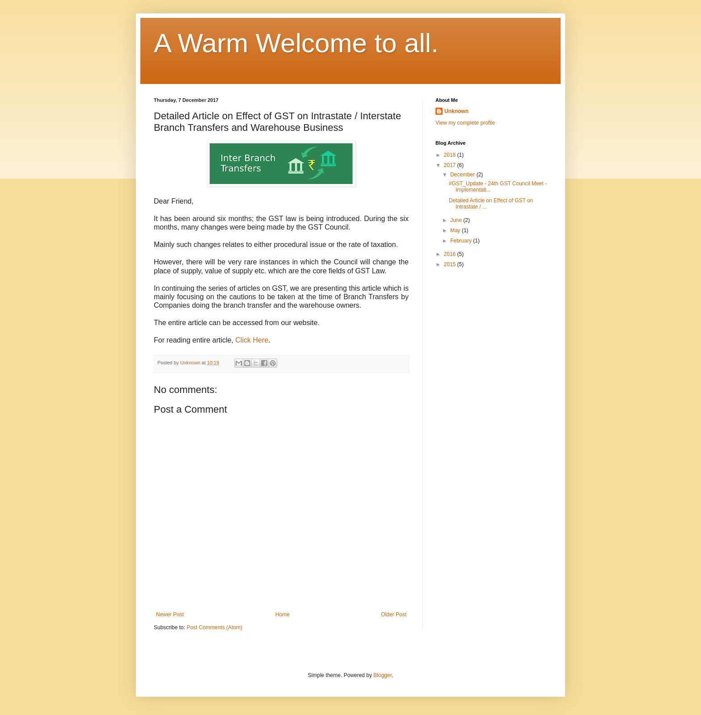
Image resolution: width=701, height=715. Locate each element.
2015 (450, 264)
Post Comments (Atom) (214, 627)
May (456, 230)
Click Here (251, 340)
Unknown (456, 111)
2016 (450, 254)
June (456, 220)
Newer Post (170, 614)
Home (282, 614)
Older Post (393, 614)
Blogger (382, 675)
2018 (450, 155)
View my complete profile (465, 123)
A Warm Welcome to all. (296, 43)
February (461, 241)
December (463, 174)
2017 (450, 165)
